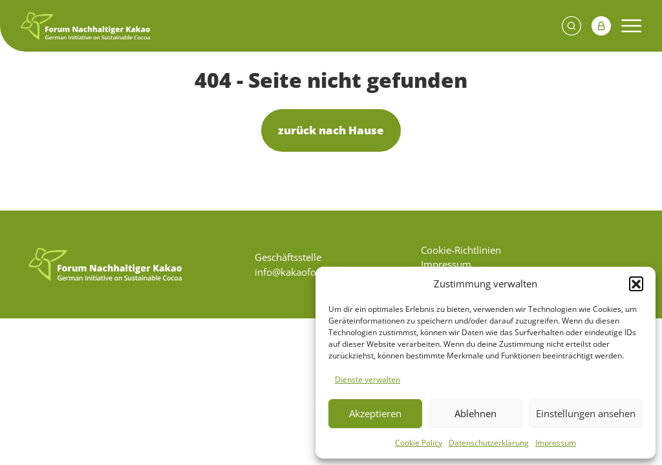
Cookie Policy (418, 442)
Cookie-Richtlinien (461, 249)
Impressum (555, 442)
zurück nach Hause (331, 130)
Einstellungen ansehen (585, 413)
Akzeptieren (375, 413)
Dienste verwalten (367, 379)
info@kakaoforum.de (301, 271)
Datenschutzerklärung (489, 442)
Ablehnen (475, 413)
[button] (636, 283)
